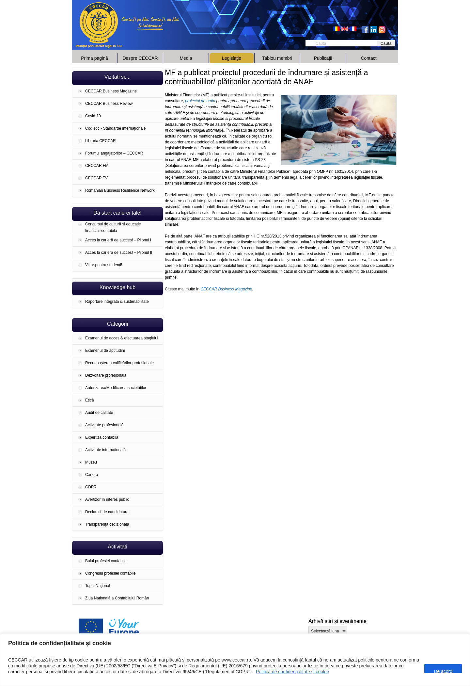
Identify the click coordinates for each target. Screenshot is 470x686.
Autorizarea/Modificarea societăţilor (115, 387)
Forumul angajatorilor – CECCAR (114, 153)
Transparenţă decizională (107, 524)
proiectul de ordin (200, 101)
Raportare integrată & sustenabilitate (117, 301)
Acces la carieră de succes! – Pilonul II (118, 252)
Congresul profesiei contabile (110, 573)
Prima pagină (94, 58)
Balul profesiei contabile (106, 561)
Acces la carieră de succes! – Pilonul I (118, 240)
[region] (235, 659)
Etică (89, 400)
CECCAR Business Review (109, 103)
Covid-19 (93, 116)
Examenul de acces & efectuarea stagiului (121, 338)
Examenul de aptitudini (105, 350)
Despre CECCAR (140, 58)
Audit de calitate (99, 412)
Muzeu (91, 462)
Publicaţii (323, 58)
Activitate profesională (104, 425)
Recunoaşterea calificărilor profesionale (119, 363)
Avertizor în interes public (107, 499)
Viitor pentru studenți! (103, 265)
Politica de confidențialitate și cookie (292, 671)
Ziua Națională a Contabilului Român (117, 598)
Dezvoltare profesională (105, 375)
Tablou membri (277, 58)
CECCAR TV (96, 178)
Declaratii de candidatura (107, 512)
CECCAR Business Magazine (111, 91)
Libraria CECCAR (100, 141)
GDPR (91, 487)
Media (186, 58)
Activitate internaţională (105, 450)
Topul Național (97, 585)
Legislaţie (231, 58)
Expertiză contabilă (101, 437)
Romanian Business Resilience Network (120, 190)
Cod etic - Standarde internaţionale (115, 128)
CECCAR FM (96, 165)
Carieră (91, 474)
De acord (443, 671)
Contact (368, 58)
